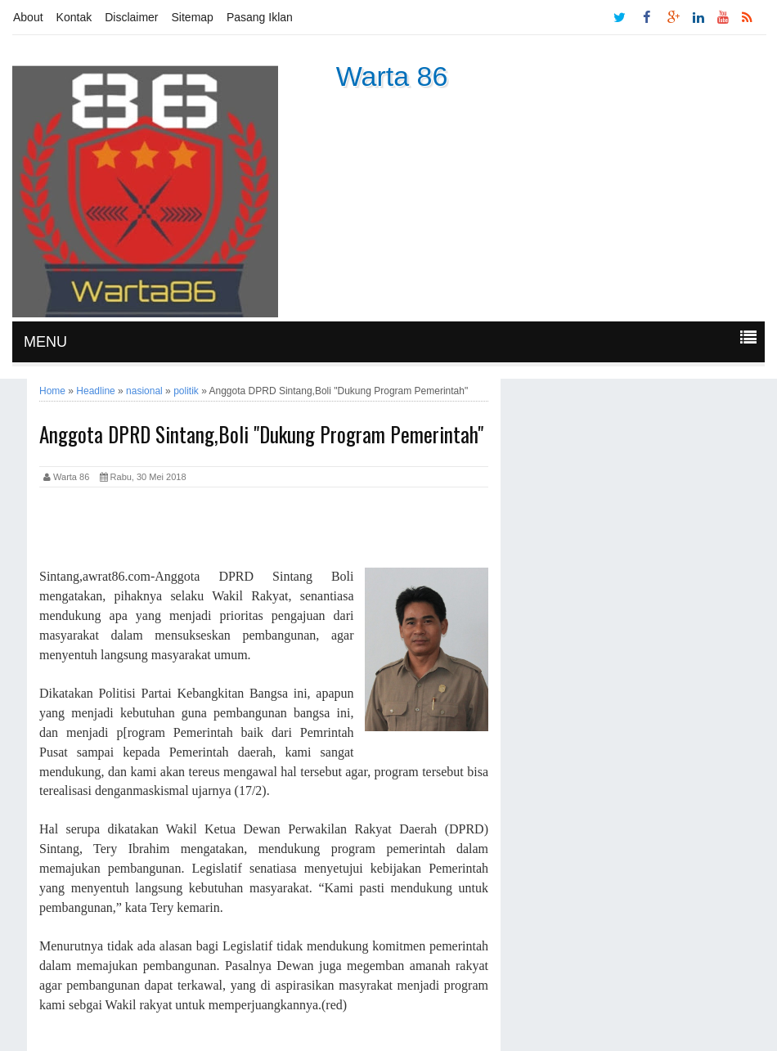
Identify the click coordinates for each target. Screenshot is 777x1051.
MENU (45, 342)
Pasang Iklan (260, 17)
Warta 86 (392, 76)
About (28, 17)
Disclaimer (131, 17)
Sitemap (192, 17)
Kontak (74, 17)
